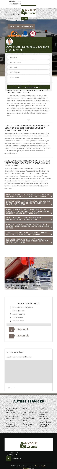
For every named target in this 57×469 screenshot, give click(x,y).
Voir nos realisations (21, 26)
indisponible (15, 1)
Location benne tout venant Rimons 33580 (11, 410)
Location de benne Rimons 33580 (28, 413)
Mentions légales (40, 466)
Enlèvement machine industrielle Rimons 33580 (43, 415)
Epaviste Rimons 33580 (27, 419)
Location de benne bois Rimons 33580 (12, 418)
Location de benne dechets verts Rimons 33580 (44, 424)
